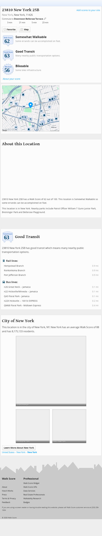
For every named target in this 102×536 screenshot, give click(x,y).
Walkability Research (32, 498)
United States (8, 452)
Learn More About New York (19, 448)
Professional (31, 478)
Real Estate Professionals (34, 495)
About (4, 487)
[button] (30, 105)
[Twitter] (4, 483)
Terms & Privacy (9, 498)
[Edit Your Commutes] (45, 18)
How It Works (7, 491)
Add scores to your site (88, 10)
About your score (11, 79)
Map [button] (25, 29)
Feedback (6, 502)
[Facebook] (8, 483)
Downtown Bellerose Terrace (28, 19)
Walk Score (8, 478)
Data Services (29, 491)
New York (7, 14)
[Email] (13, 483)
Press (4, 495)
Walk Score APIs (30, 487)
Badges (26, 502)
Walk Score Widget (31, 483)
